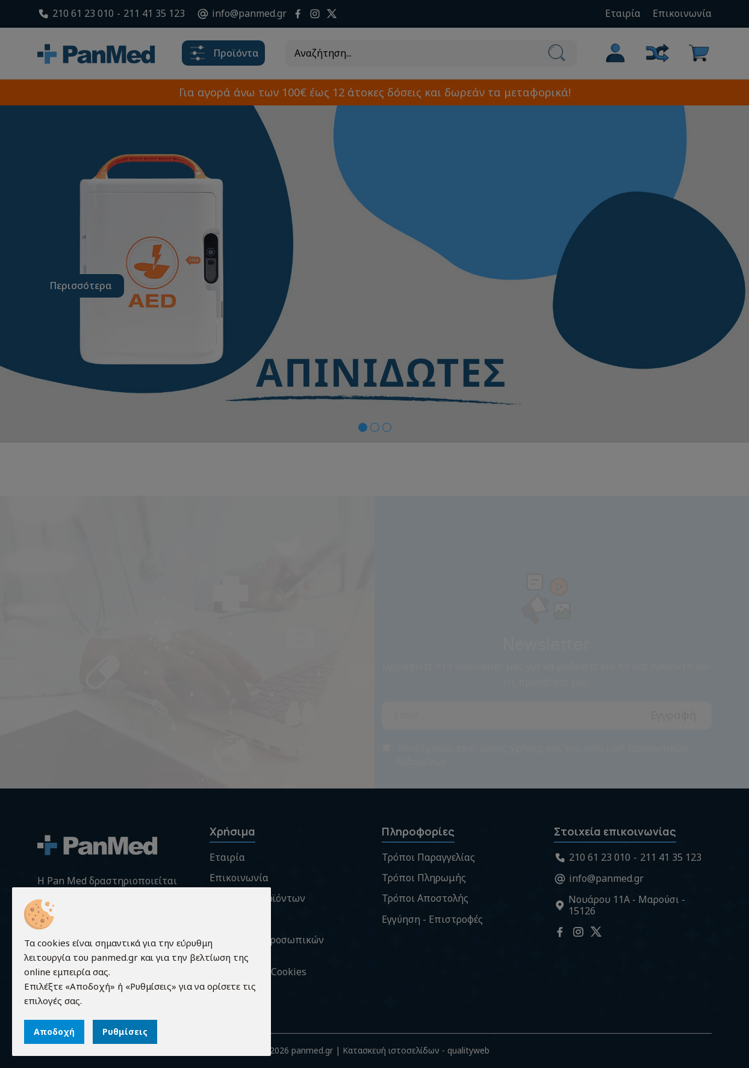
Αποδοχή (54, 1031)
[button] (362, 427)
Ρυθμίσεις (125, 1031)
